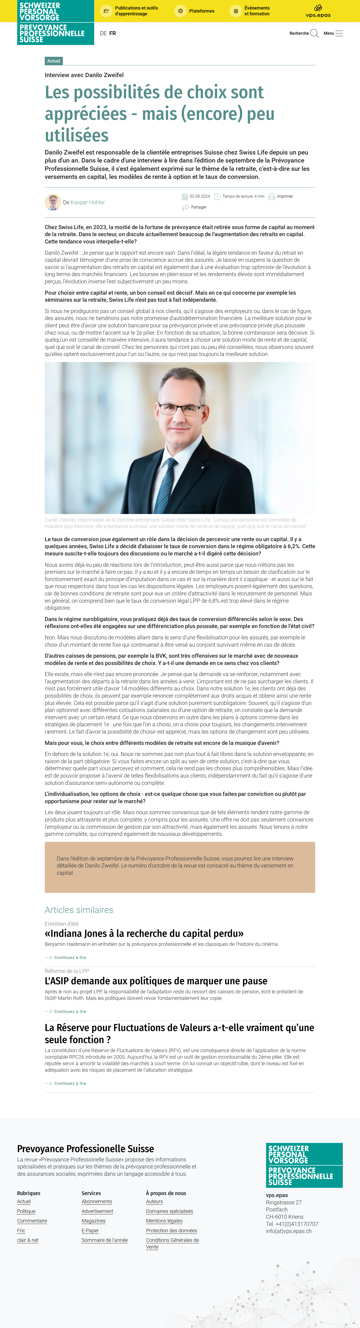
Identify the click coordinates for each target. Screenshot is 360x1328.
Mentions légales (164, 1221)
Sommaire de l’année (105, 1240)
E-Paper (90, 1231)
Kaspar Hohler (88, 202)
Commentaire (32, 1221)
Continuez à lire (65, 957)
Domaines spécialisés (169, 1211)
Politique (26, 1211)
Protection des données (171, 1231)
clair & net (27, 1240)
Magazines (94, 1221)
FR (112, 33)
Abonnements (97, 1201)
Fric (21, 1231)
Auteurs (154, 1201)
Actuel (53, 61)
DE (103, 33)
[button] (129, 11)
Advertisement (97, 1211)
